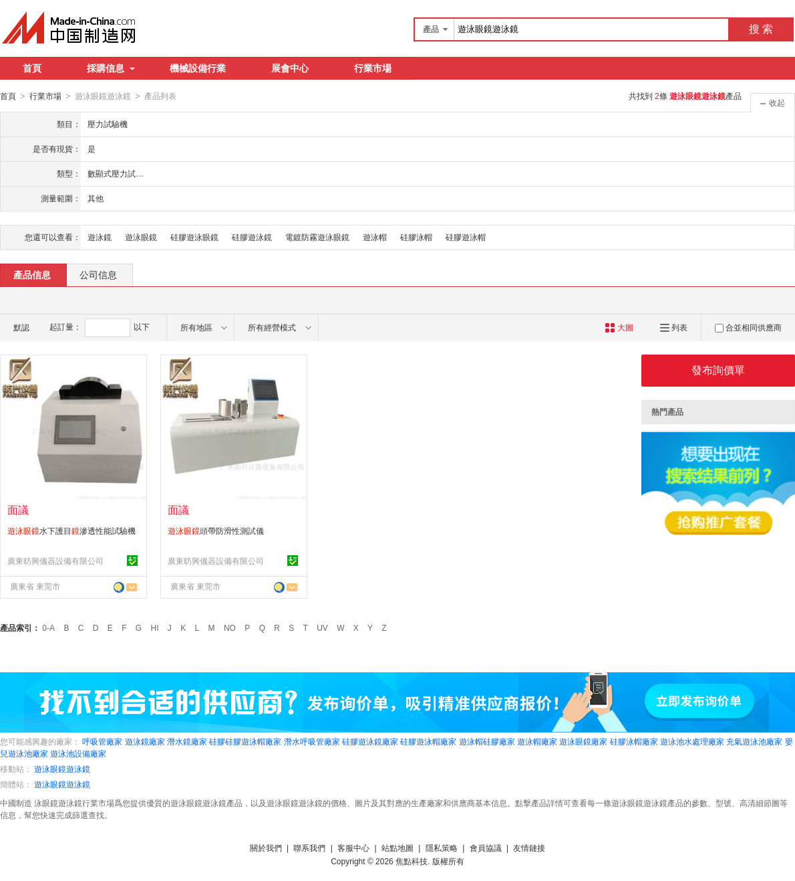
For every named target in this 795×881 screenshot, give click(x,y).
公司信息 (98, 274)
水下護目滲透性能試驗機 (71, 530)
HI (155, 627)
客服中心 (353, 847)
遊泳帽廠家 (537, 741)
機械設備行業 (198, 68)
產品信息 (32, 274)
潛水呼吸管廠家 (312, 741)
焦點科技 (411, 861)
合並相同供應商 (748, 327)
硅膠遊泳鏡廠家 (370, 741)
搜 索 (761, 29)
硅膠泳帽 (416, 236)
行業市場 (372, 68)
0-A (48, 627)
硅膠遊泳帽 (466, 236)
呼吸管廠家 (102, 741)
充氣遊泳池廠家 (754, 741)
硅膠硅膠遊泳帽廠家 (245, 741)
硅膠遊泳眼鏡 (194, 236)
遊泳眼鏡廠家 (583, 741)
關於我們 (266, 847)
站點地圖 (397, 847)
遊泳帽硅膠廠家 (487, 741)
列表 (673, 327)
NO (230, 627)
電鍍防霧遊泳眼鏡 (317, 236)
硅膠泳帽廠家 (634, 741)
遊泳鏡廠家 (145, 741)
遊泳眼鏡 (141, 236)
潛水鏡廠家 (187, 741)
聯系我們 (309, 847)
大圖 (619, 327)
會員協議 (486, 847)
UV (322, 627)
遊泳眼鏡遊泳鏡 (62, 768)
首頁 (32, 68)
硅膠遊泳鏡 (252, 236)
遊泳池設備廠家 (78, 753)
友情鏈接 (529, 847)
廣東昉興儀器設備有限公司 (55, 560)
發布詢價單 (718, 369)
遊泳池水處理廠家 (692, 741)
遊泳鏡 (100, 236)
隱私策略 (442, 847)
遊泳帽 (375, 236)
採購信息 (111, 68)
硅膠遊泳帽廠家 (428, 741)
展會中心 (290, 68)
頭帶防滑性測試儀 (216, 530)
